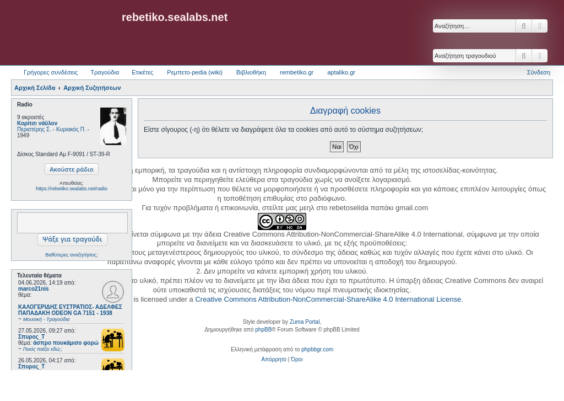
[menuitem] (274, 360)
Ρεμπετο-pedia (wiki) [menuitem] (195, 72)
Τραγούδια (104, 72)
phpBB (263, 330)
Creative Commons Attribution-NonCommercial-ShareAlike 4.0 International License (328, 299)
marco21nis (33, 289)
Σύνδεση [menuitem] (538, 72)
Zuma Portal (304, 322)
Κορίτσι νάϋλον (37, 123)
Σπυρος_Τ (31, 337)
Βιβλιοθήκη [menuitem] (251, 72)
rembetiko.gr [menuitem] (296, 72)
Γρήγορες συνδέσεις (51, 72)
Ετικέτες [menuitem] (142, 72)
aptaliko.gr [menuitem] (341, 72)
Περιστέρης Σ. (34, 129)
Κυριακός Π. (71, 129)
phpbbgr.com (317, 349)
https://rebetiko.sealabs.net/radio (71, 188)
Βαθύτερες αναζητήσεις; (71, 255)
